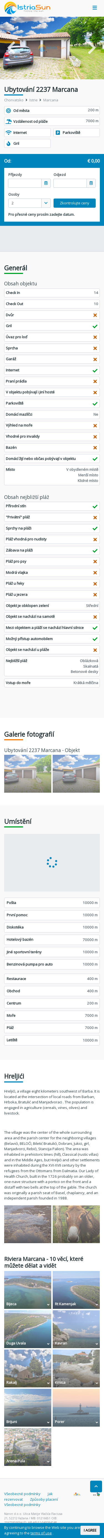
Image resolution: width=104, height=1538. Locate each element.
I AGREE (90, 1530)
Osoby (13, 194)
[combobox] (29, 203)
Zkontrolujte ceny (74, 202)
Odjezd (60, 174)
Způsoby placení (44, 1499)
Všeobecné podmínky (22, 1493)
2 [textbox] (13, 202)
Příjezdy (15, 174)
